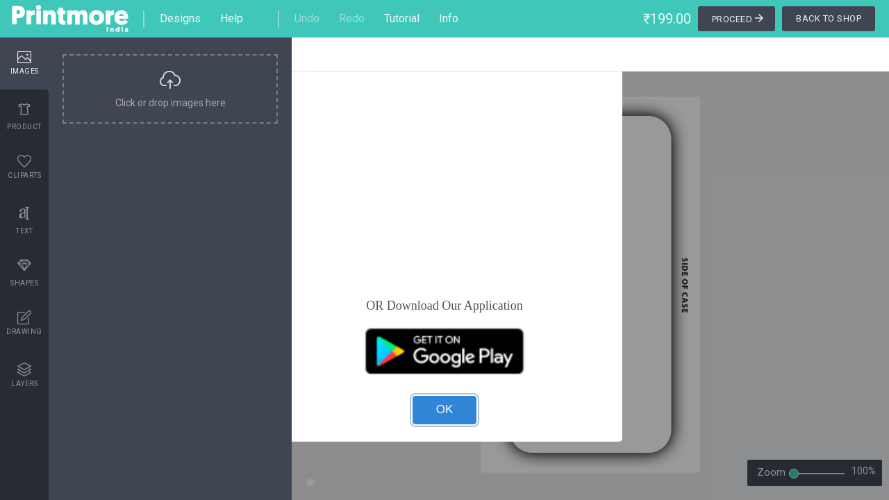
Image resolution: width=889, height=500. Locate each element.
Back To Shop (828, 18)
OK (445, 409)
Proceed (739, 19)
